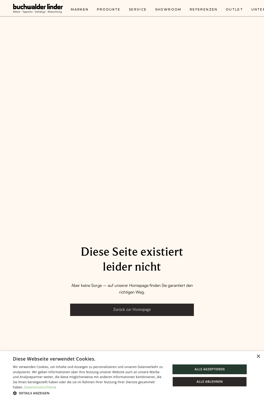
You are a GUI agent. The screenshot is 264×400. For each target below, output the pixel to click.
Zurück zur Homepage (132, 309)
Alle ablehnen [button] (209, 381)
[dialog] (132, 375)
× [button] (258, 357)
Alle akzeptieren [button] (209, 369)
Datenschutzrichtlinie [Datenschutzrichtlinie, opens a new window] (40, 387)
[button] (89, 393)
